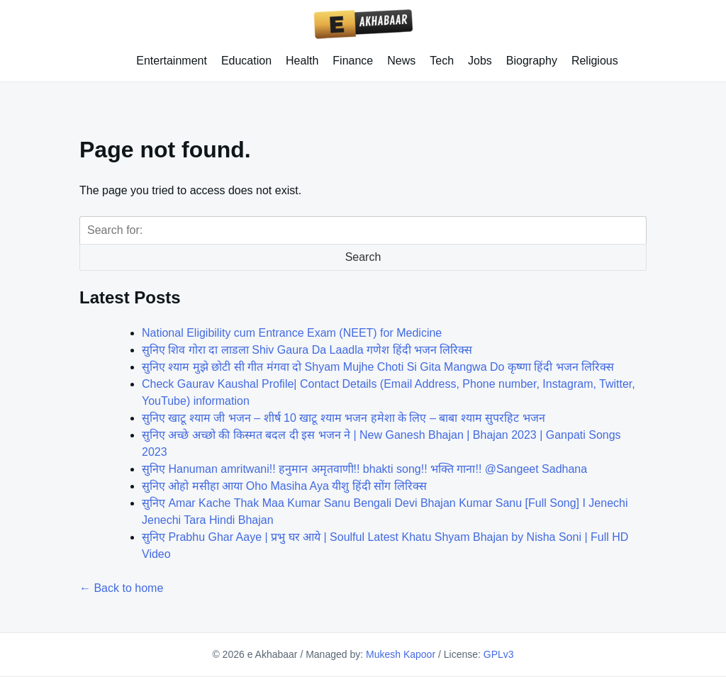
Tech (442, 61)
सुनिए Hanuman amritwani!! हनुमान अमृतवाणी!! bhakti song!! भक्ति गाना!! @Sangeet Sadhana (364, 469)
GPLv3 (499, 654)
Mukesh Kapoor (400, 654)
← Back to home (121, 588)
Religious (594, 61)
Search (363, 257)
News (401, 61)
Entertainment (171, 61)
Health (302, 61)
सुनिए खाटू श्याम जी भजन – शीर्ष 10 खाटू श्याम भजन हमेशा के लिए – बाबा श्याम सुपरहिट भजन (343, 418)
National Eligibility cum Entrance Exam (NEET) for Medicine (292, 333)
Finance (353, 61)
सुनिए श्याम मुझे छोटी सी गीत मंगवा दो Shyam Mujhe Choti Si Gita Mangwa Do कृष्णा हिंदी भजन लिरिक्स (378, 367)
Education (246, 61)
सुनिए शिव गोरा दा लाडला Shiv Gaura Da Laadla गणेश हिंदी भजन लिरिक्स (307, 350)
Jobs (480, 61)
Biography (531, 61)
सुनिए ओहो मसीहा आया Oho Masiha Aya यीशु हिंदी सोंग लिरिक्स (284, 486)
